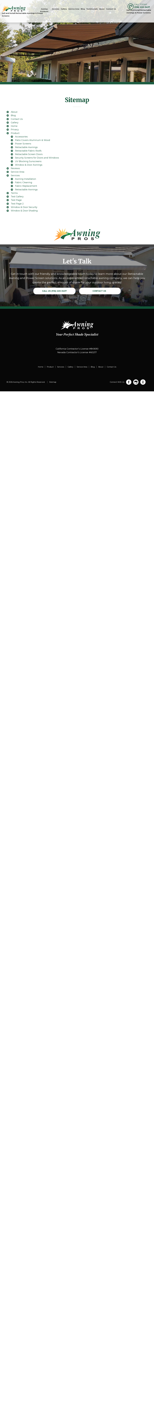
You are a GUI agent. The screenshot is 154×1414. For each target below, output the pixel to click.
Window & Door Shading (24, 210)
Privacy (15, 129)
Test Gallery (17, 196)
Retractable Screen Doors (29, 154)
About (14, 112)
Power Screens (23, 143)
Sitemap (52, 382)
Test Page (16, 200)
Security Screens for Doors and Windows (37, 157)
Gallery (14, 122)
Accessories (21, 136)
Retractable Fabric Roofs (28, 150)
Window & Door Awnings (28, 165)
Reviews (15, 168)
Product (15, 133)
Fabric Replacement (26, 186)
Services (15, 175)
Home (14, 126)
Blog (13, 115)
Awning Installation (25, 179)
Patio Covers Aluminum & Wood (32, 140)
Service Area (17, 172)
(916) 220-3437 (142, 7)
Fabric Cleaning (23, 182)
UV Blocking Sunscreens (28, 161)
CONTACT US (99, 291)
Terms (14, 193)
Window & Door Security (24, 207)
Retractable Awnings (26, 147)
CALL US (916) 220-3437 (54, 291)
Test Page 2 (17, 203)
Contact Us (17, 119)
